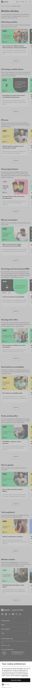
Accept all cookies (16, 680)
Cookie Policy (24, 675)
